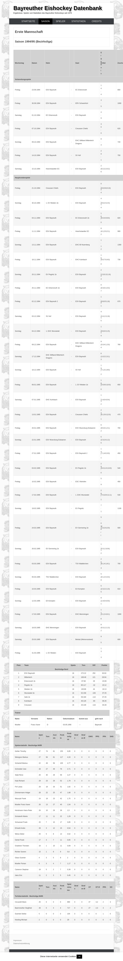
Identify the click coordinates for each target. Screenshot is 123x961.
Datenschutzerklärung (21, 943)
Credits (97, 21)
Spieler (60, 21)
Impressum (17, 940)
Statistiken (79, 21)
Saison (45, 21)
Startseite (28, 21)
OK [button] (79, 956)
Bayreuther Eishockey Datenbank (57, 8)
